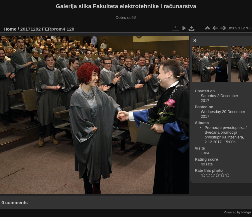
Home (10, 28)
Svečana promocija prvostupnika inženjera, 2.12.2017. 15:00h (224, 137)
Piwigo (246, 212)
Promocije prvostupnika (224, 127)
